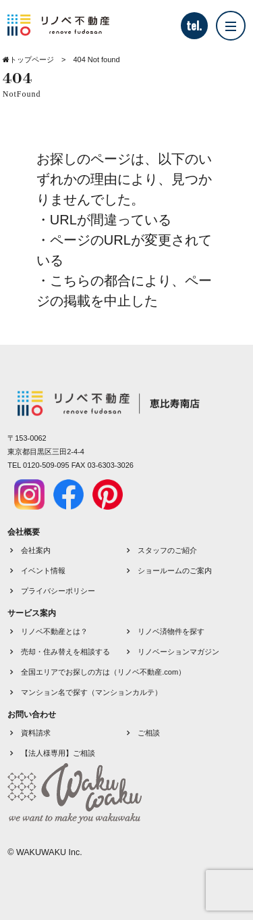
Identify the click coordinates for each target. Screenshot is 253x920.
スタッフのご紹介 (167, 550)
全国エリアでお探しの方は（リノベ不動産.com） (103, 672)
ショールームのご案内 (175, 570)
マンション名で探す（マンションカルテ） (91, 692)
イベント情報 (43, 570)
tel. (194, 26)
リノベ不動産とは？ (54, 631)
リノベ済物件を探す (171, 631)
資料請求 (36, 733)
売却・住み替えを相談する (65, 652)
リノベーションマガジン (178, 652)
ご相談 (149, 733)
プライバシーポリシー (58, 591)
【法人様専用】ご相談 (58, 753)
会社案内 (36, 550)
